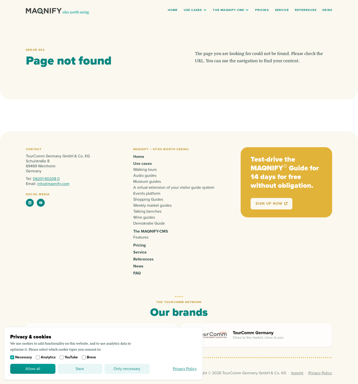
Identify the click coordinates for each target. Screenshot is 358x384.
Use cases (193, 10)
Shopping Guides (148, 199)
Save (80, 368)
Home (173, 10)
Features (140, 237)
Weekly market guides (152, 205)
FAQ (137, 273)
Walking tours (145, 169)
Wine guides (144, 217)
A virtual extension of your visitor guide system (173, 187)
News (327, 10)
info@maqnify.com (53, 183)
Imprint (297, 373)
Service (282, 10)
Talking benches (147, 211)
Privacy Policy (185, 368)
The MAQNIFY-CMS (228, 10)
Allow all (32, 368)
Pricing (262, 10)
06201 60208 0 (46, 178)
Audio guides (144, 175)
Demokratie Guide (149, 223)
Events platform (146, 193)
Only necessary (127, 368)
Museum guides (147, 181)
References (305, 10)
